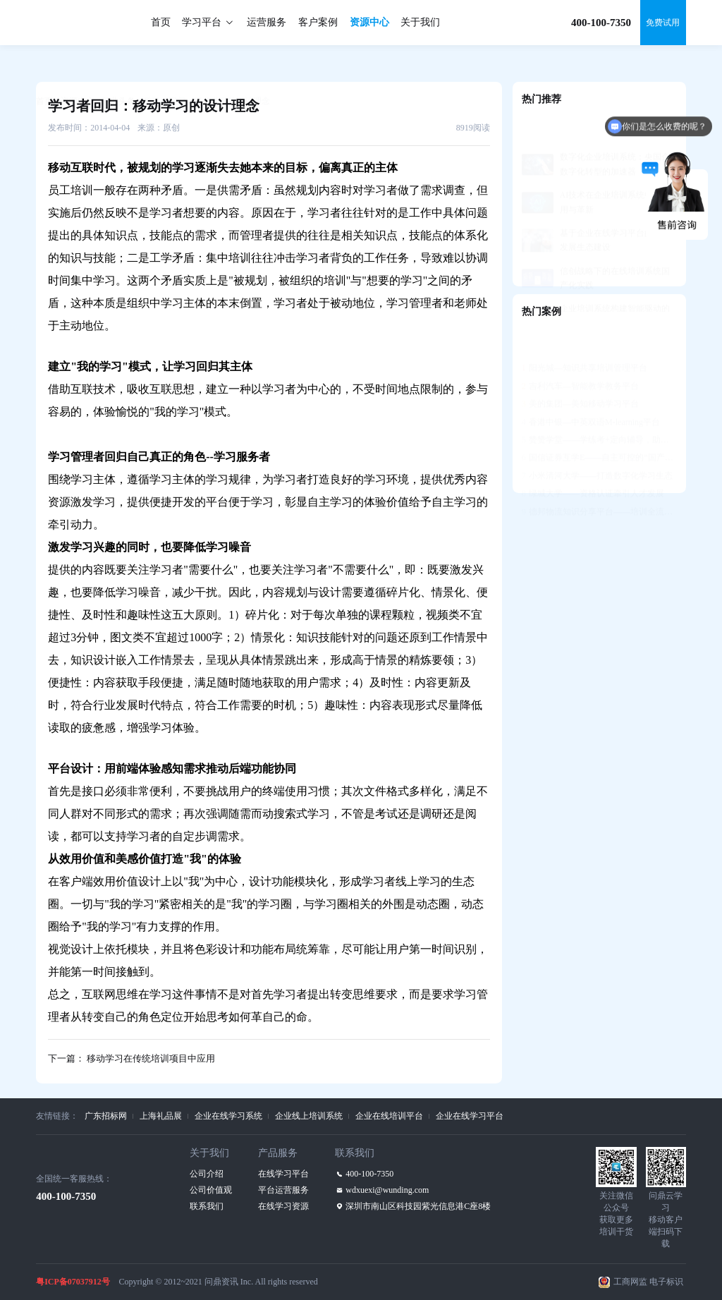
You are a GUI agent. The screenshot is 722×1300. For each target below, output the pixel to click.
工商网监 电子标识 (648, 1282)
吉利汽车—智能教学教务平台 (580, 352)
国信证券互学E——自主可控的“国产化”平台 (599, 423)
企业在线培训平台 (389, 1116)
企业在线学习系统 (228, 1116)
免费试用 (663, 23)
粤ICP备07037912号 (73, 1282)
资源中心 (369, 22)
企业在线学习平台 (469, 1116)
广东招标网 (106, 1116)
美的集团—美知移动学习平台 (580, 370)
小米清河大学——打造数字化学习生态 (597, 442)
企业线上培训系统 (309, 1116)
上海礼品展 (161, 1116)
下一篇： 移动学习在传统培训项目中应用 (131, 1058)
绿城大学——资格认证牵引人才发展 (593, 459)
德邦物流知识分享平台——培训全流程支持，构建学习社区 (599, 477)
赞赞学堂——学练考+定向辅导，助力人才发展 (599, 406)
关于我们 (420, 22)
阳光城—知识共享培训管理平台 (584, 334)
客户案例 (318, 22)
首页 (161, 22)
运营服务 (266, 22)
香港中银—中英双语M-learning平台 (591, 388)
